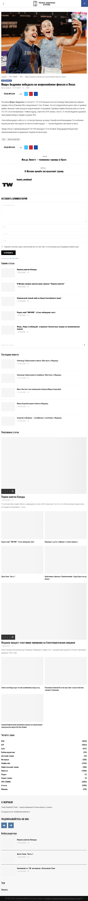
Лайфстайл (5, 763)
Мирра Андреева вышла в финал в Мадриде (32, 403)
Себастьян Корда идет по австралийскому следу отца (20, 687)
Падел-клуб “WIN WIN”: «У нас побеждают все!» (36, 312)
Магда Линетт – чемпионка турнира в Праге (44, 159)
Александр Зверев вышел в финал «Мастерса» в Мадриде (38, 360)
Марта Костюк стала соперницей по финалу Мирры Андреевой (39, 389)
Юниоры (4, 789)
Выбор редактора (8, 752)
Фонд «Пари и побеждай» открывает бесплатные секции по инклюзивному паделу (48, 327)
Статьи (4, 785)
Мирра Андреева (13, 139)
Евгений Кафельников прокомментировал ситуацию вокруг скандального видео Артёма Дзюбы (21, 725)
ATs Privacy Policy (14, 258)
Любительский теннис (10, 767)
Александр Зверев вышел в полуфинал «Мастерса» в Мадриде (39, 374)
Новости (8, 80)
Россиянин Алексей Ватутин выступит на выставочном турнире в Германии (64, 688)
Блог (3, 748)
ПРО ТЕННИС (6, 781)
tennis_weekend (6, 88)
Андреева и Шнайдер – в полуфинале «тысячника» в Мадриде (39, 417)
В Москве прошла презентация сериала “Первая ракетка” (41, 283)
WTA (3, 80)
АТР (2, 744)
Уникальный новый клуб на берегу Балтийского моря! (39, 298)
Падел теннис (6, 778)
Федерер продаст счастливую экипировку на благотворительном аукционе (38, 642)
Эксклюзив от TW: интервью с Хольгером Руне (36, 868)
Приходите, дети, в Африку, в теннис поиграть (61, 541)
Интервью (5, 759)
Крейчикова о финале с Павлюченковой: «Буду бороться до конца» (65, 577)
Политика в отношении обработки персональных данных (62, 898)
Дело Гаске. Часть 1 (8, 576)
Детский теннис (7, 755)
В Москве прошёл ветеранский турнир (44, 171)
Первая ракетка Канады (27, 269)
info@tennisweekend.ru (22, 811)
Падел (3, 774)
